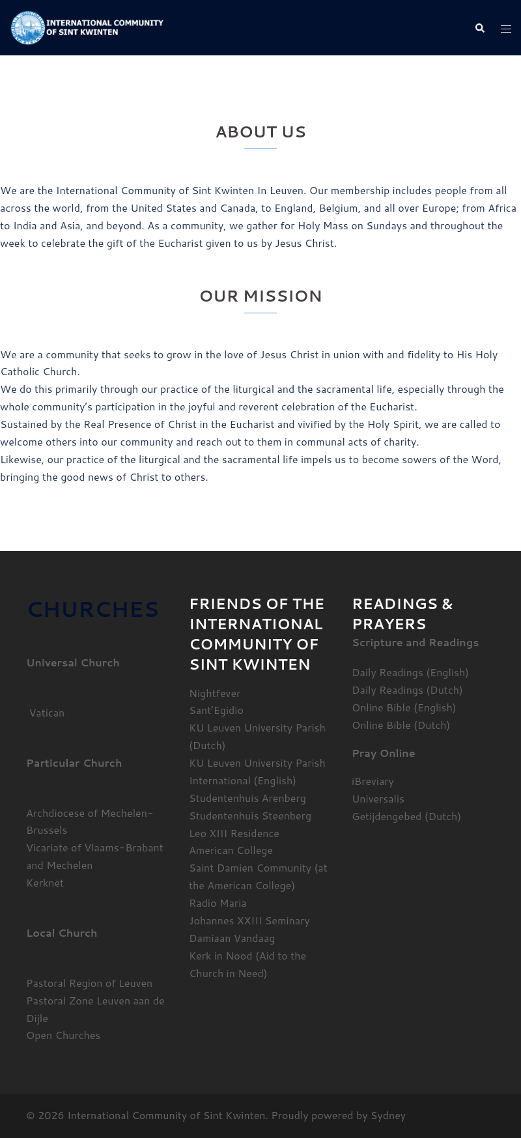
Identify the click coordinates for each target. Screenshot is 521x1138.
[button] (479, 27)
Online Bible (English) (404, 707)
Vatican (45, 712)
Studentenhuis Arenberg (247, 797)
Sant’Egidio (216, 709)
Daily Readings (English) (410, 671)
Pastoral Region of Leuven (89, 982)
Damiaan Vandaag (232, 937)
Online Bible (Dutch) (401, 724)
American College (231, 849)
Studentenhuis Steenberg (250, 815)
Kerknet (45, 882)
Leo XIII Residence (234, 832)
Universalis (378, 798)
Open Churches (63, 1034)
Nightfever (214, 692)
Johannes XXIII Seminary (249, 920)
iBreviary (373, 780)
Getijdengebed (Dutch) (406, 815)
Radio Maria (218, 902)
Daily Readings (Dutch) (407, 689)
